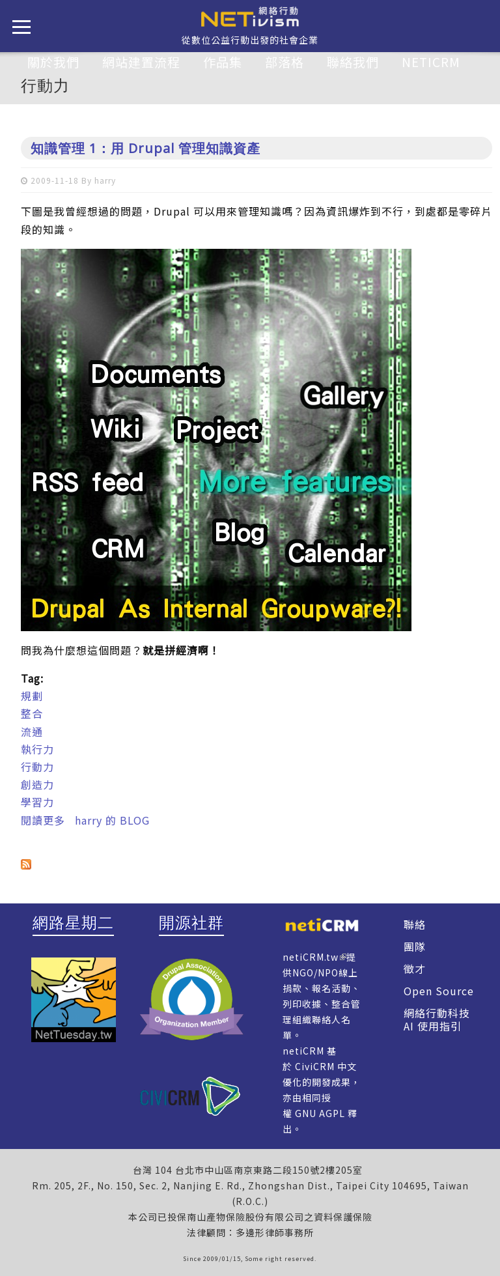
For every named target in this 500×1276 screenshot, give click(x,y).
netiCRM (431, 62)
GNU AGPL (320, 1113)
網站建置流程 (141, 62)
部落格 (284, 62)
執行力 (37, 749)
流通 (32, 731)
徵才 (415, 968)
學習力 (37, 802)
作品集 (222, 62)
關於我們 (53, 62)
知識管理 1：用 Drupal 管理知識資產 (145, 148)
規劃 (32, 695)
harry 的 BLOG (112, 820)
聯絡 (415, 924)
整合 (32, 713)
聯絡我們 (353, 62)
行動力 (37, 766)
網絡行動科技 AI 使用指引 (437, 1019)
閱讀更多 (43, 820)
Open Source (439, 991)
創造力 (37, 784)
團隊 (415, 946)
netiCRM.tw (311, 956)
